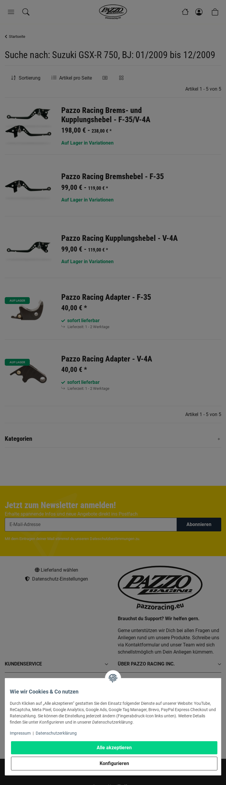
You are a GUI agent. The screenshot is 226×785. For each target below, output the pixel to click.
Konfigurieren (114, 763)
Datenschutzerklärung (56, 733)
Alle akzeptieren (114, 747)
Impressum (20, 733)
